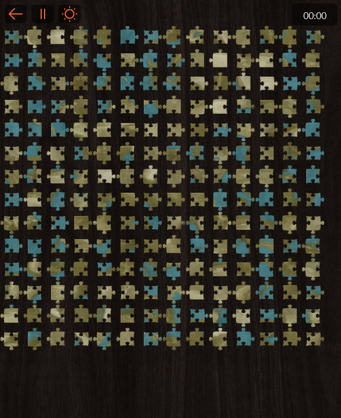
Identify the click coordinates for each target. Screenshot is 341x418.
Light (70, 14)
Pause (42, 14)
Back (16, 14)
